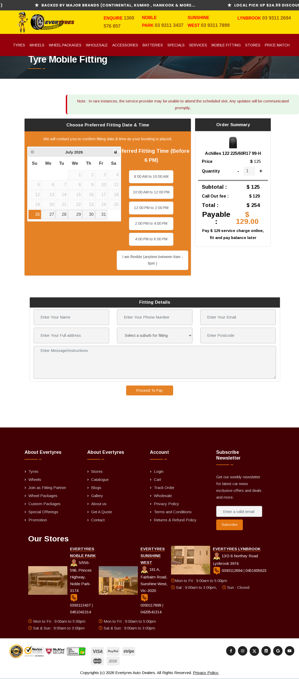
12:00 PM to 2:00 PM (151, 208)
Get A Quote (101, 512)
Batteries (153, 45)
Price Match (277, 45)
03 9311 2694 (276, 18)
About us (99, 503)
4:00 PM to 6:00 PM (151, 239)
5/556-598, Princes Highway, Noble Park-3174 (81, 576)
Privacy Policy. (206, 672)
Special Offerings (43, 512)
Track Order (164, 487)
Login (158, 471)
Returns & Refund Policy (175, 520)
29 (78, 214)
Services (198, 45)
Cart (157, 479)
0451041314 (80, 612)
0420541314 (150, 612)
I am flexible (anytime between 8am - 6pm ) (152, 260)
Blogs (96, 487)
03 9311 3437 (169, 25)
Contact (98, 520)
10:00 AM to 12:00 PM (151, 192)
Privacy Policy (166, 503)
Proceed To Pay (149, 390)
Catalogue (100, 479)
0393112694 (228, 570)
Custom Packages (44, 503)
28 (64, 214)
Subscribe (229, 525)
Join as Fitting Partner (47, 487)
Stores (252, 45)
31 (103, 214)
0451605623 (255, 570)
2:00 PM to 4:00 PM (151, 223)
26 (37, 214)
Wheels (37, 45)
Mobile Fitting (226, 45)
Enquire (114, 18)
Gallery (97, 495)
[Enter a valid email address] (239, 511)
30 (91, 214)
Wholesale (97, 45)
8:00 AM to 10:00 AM (151, 176)
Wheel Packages (65, 45)
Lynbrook (249, 18)
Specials (176, 45)
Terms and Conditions (173, 512)
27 (51, 214)
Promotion (37, 520)
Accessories (125, 45)
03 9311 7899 (215, 25)
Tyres (19, 45)
